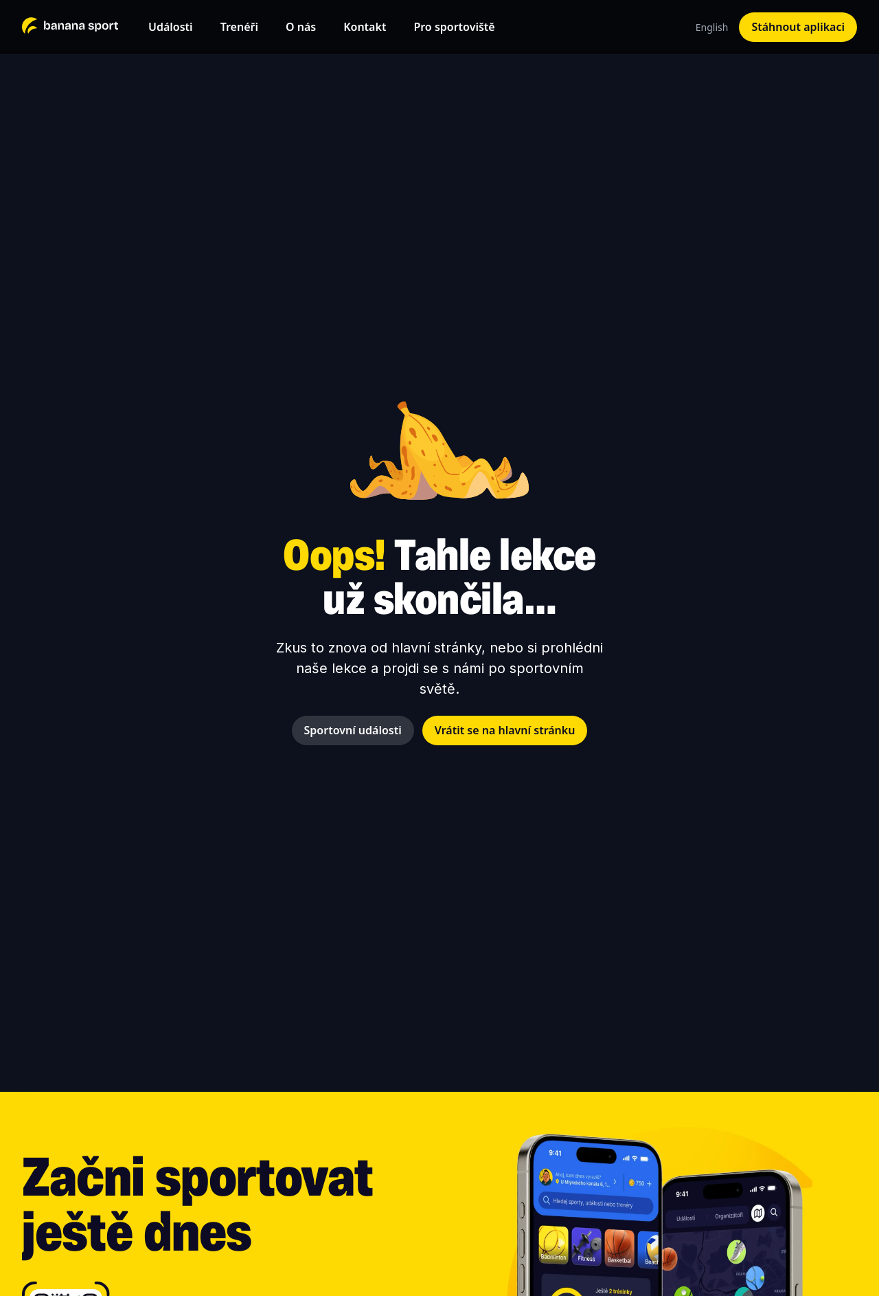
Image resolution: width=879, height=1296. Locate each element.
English (712, 27)
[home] (70, 27)
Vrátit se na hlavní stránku (505, 730)
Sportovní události (353, 730)
